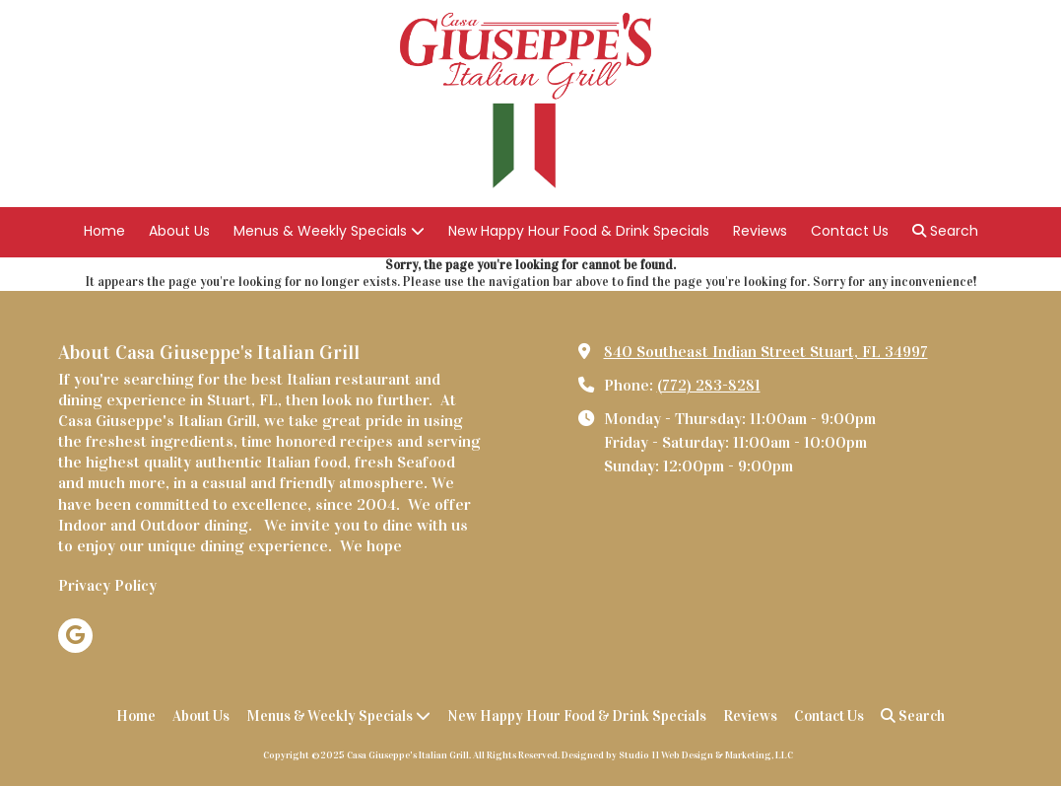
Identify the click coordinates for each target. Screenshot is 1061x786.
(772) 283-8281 (709, 385)
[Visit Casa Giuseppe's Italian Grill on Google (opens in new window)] (75, 635)
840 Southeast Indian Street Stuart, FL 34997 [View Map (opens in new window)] (766, 351)
